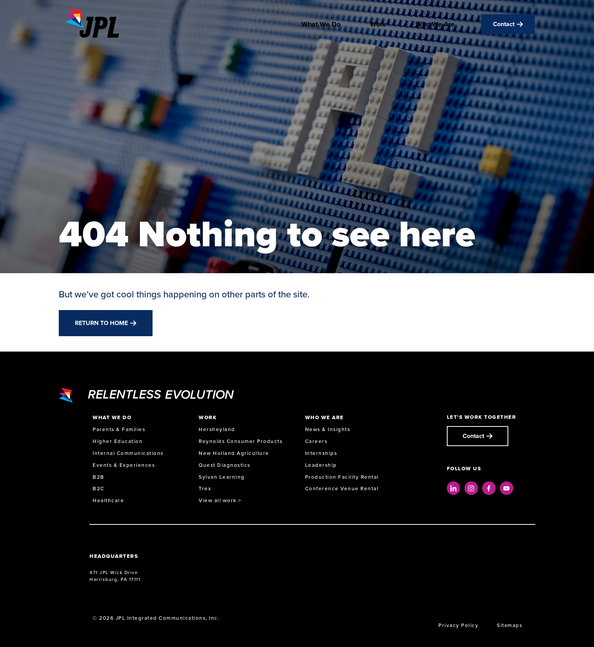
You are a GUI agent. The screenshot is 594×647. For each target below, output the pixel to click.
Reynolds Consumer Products (240, 441)
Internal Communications (128, 453)
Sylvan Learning (222, 477)
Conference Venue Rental (342, 488)
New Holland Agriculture (234, 453)
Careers (316, 441)
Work (378, 26)
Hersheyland (217, 429)
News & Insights (327, 429)
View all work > (220, 500)
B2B (99, 477)
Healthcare (108, 500)
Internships (321, 453)
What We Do (320, 26)
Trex (205, 488)
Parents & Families (119, 429)
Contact (503, 26)
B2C (99, 488)
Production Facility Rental (342, 477)
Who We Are (435, 26)
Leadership (321, 465)
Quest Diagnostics (225, 465)
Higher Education (118, 441)
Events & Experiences (124, 465)
